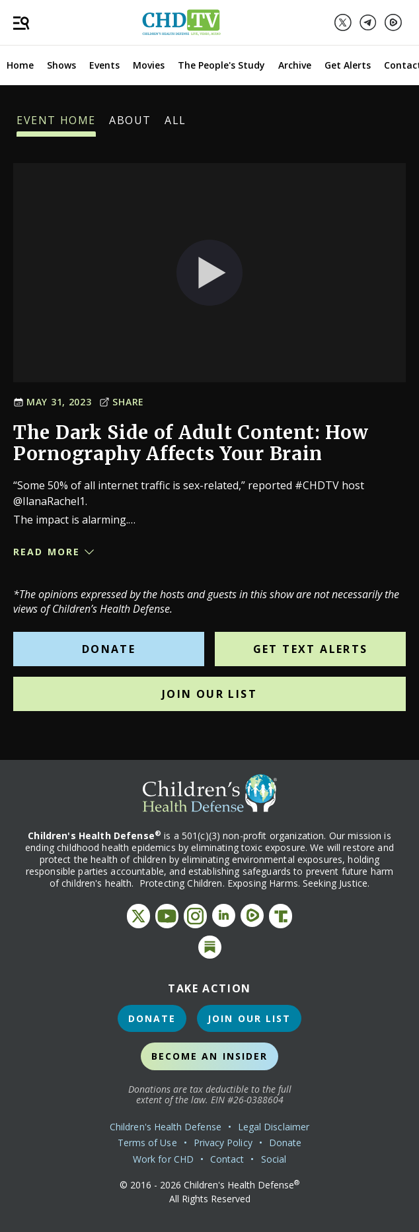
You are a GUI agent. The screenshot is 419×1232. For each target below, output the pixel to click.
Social (273, 1159)
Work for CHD (163, 1159)
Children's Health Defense (165, 1126)
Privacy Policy (223, 1142)
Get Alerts (347, 65)
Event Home (56, 125)
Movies (149, 65)
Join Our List (209, 694)
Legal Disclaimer (273, 1126)
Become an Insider (209, 1056)
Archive (294, 65)
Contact (227, 1159)
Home (20, 65)
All (175, 125)
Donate (108, 649)
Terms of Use (147, 1142)
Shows (61, 65)
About (130, 125)
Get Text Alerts (310, 649)
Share (121, 401)
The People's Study (221, 65)
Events (104, 65)
